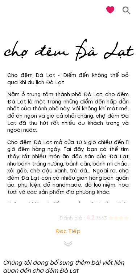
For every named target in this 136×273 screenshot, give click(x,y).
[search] (127, 10)
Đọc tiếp (68, 231)
